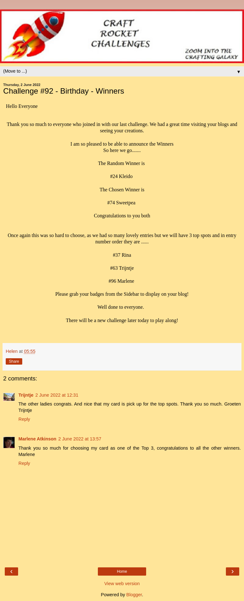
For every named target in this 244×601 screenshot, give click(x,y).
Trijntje (25, 395)
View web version (122, 583)
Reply (24, 419)
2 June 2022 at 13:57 (79, 438)
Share (14, 361)
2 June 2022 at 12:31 (56, 395)
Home (122, 571)
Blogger (134, 594)
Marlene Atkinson (37, 438)
